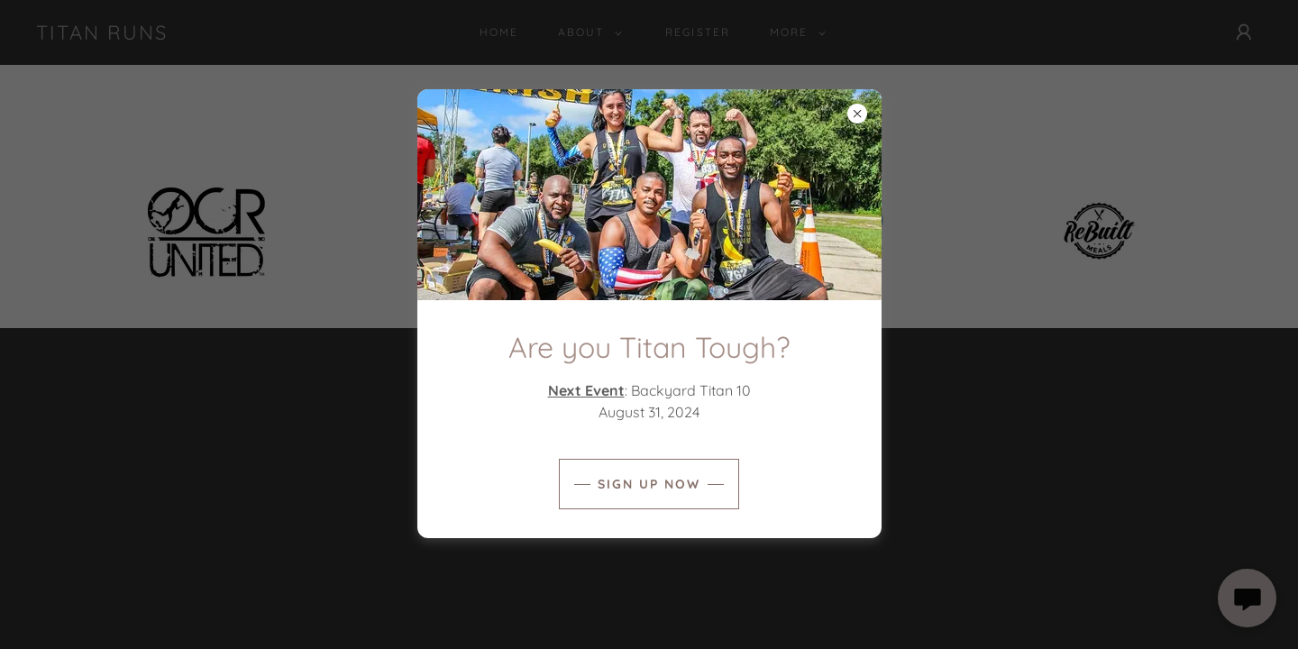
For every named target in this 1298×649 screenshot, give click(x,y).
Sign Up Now (649, 484)
